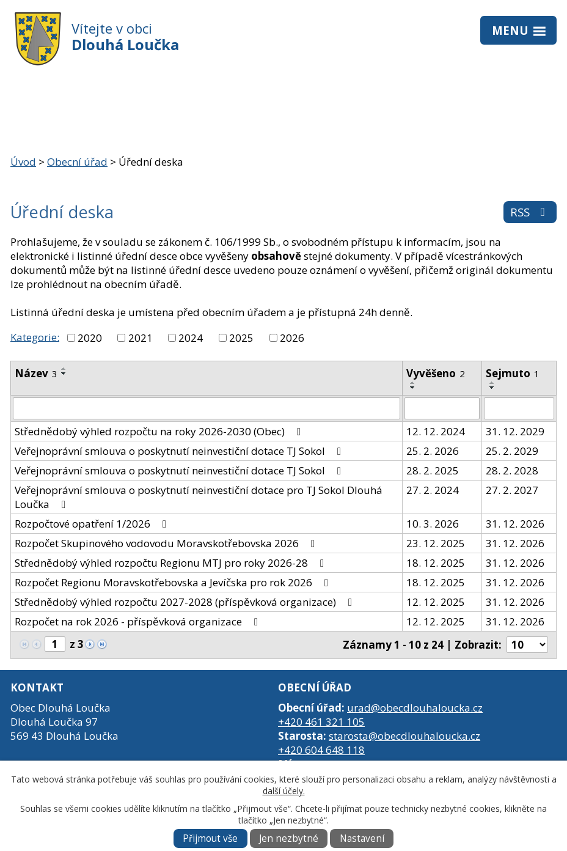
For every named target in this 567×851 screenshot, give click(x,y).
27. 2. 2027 (512, 490)
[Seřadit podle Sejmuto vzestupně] (492, 382)
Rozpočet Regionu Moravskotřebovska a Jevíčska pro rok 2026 (174, 582)
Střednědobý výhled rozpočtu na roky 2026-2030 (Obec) (160, 431)
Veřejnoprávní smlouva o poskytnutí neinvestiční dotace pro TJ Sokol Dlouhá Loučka (198, 497)
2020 (90, 338)
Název (36, 373)
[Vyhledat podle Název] (206, 408)
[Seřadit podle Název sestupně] (64, 373)
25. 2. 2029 (512, 451)
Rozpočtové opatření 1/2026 (93, 524)
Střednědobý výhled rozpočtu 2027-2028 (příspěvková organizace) (186, 602)
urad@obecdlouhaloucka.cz (415, 708)
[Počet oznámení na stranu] (527, 644)
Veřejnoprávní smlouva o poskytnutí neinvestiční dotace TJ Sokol (180, 451)
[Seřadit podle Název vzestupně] (64, 368)
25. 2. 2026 (432, 451)
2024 (190, 338)
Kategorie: (34, 337)
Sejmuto (513, 373)
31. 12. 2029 (515, 431)
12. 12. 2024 (435, 431)
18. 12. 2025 (435, 563)
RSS (530, 211)
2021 (140, 338)
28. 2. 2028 (512, 470)
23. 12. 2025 (435, 543)
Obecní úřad (77, 162)
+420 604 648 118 (321, 750)
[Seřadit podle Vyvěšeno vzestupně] (413, 382)
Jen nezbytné (288, 838)
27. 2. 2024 (432, 490)
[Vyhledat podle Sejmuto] (519, 408)
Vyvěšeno (435, 373)
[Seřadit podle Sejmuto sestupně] (492, 387)
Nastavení (362, 838)
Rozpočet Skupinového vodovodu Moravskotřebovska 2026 (167, 543)
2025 (241, 338)
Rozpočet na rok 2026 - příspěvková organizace (139, 621)
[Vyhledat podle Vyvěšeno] (442, 408)
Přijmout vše (210, 838)
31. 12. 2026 (515, 524)
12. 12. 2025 (435, 602)
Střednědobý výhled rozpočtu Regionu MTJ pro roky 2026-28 (172, 563)
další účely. (284, 791)
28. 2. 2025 (432, 470)
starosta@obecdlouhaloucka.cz (404, 736)
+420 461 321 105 (321, 722)
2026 (292, 338)
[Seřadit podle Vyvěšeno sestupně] (413, 387)
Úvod (23, 162)
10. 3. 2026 (432, 524)
